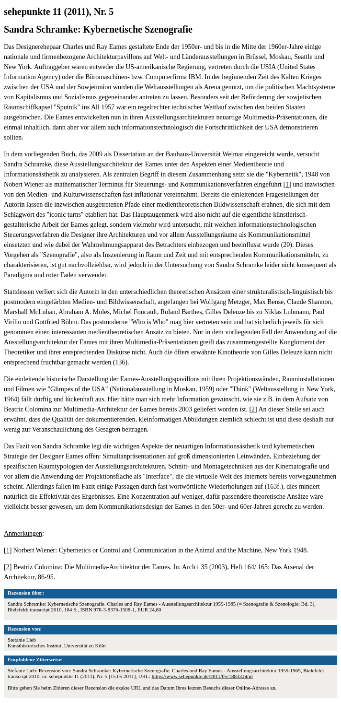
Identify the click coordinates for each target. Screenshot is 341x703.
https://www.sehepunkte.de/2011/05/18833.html (202, 676)
